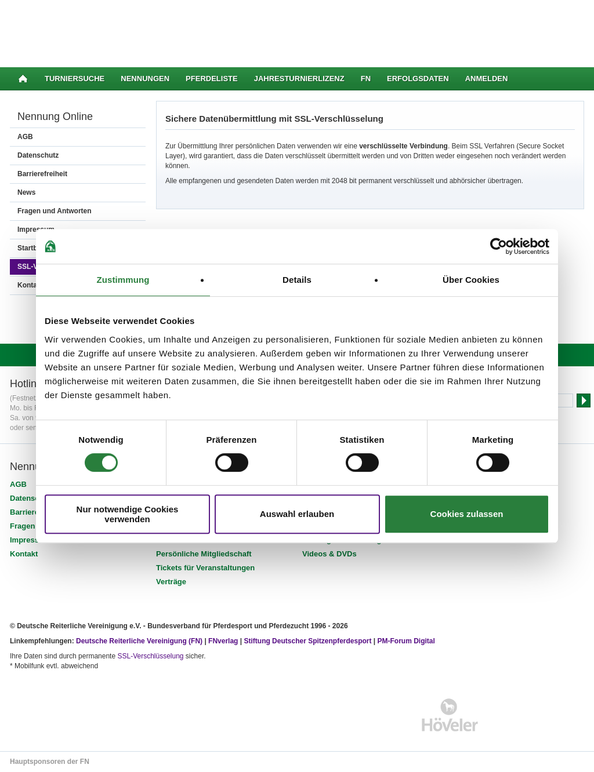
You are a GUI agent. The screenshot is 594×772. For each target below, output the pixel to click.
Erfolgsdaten (418, 78)
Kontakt (24, 553)
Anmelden (486, 78)
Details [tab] (297, 280)
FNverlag (224, 641)
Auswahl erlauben (297, 514)
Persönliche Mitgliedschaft (204, 553)
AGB (25, 137)
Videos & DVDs (329, 553)
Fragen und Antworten (54, 211)
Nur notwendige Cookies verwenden (128, 514)
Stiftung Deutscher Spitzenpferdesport (307, 641)
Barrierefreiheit (42, 174)
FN (366, 78)
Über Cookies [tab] (471, 280)
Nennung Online (55, 116)
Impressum (30, 540)
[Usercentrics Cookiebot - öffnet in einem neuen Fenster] (498, 246)
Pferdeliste (212, 78)
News (26, 192)
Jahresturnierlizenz (299, 78)
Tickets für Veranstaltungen (205, 567)
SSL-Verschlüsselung (150, 656)
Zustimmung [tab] (123, 280)
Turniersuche (74, 78)
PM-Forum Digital (406, 641)
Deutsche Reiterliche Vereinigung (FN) (139, 641)
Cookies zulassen (467, 514)
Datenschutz (38, 155)
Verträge (171, 581)
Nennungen (145, 78)
